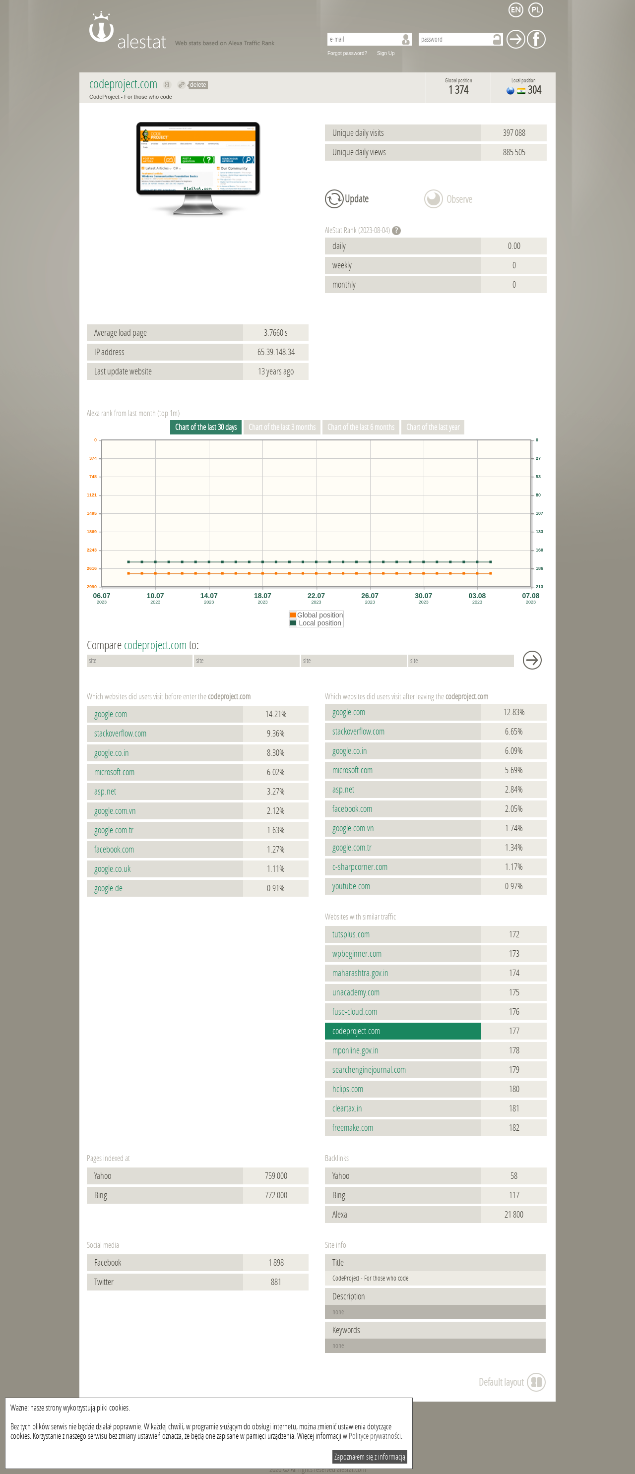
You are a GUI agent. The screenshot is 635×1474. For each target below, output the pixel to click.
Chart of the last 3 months (282, 427)
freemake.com (352, 1127)
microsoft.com (114, 772)
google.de (108, 888)
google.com (110, 714)
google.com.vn (115, 810)
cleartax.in (347, 1108)
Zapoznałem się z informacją (369, 1457)
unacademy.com (356, 992)
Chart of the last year (432, 427)
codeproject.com (356, 1031)
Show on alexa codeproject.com (167, 84)
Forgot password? (347, 53)
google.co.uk (112, 868)
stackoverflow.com (120, 733)
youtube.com (351, 886)
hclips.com (347, 1089)
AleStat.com (199, 30)
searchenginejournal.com (369, 1069)
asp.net (105, 791)
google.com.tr (113, 830)
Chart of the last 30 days (206, 427)
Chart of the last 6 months (360, 427)
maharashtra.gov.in (360, 973)
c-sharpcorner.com (359, 866)
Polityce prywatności (375, 1436)
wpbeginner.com (356, 953)
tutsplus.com (351, 934)
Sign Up (386, 53)
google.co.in (111, 752)
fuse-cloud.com (354, 1011)
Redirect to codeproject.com (182, 84)
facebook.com (114, 849)
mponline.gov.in (355, 1050)
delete (198, 84)
